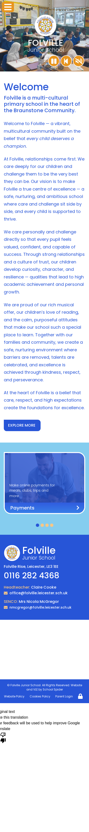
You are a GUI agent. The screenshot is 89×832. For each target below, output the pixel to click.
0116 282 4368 (31, 575)
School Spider (53, 689)
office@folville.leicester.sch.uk (38, 593)
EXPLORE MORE (21, 425)
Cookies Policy (40, 696)
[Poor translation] (3, 737)
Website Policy (14, 696)
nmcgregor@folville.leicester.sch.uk (40, 607)
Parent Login (64, 696)
